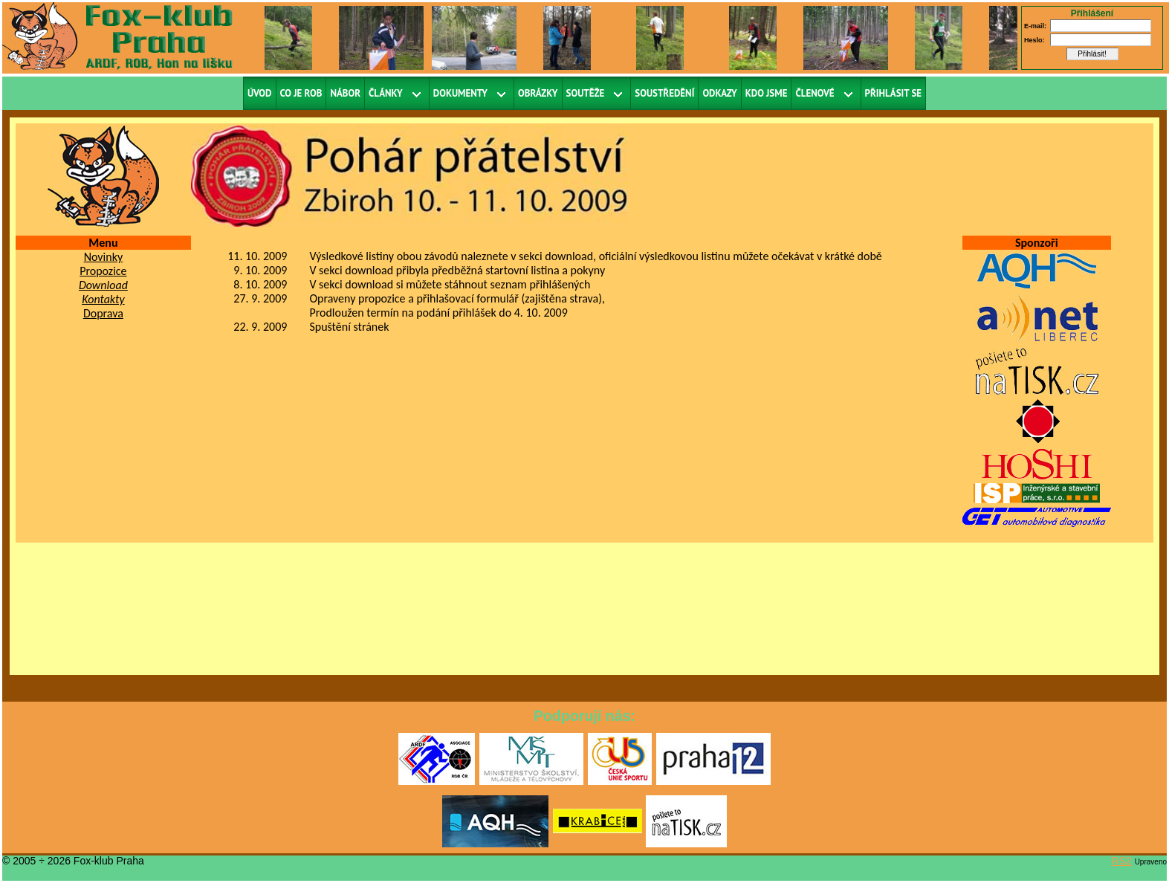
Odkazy (719, 93)
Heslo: (1034, 40)
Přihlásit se (893, 93)
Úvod (259, 93)
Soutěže (585, 93)
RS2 (1122, 861)
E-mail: (1035, 26)
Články (386, 93)
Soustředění (664, 93)
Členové (814, 93)
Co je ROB (301, 93)
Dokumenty (460, 93)
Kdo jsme (766, 93)
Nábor (345, 93)
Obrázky (538, 93)
